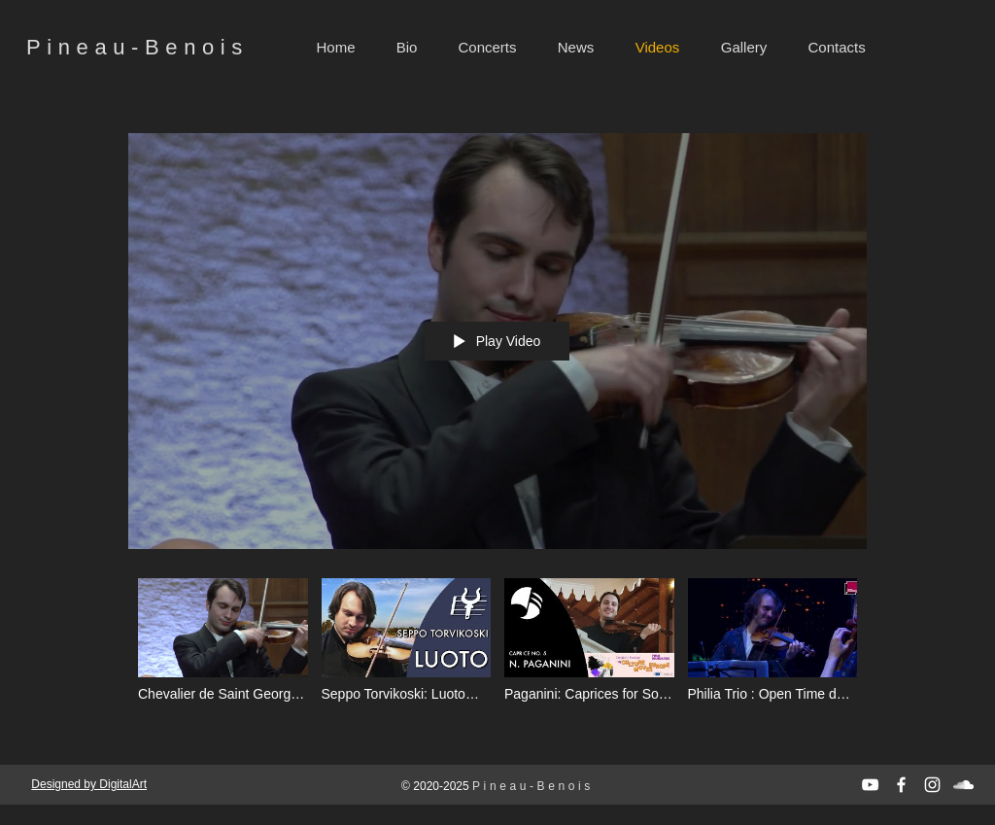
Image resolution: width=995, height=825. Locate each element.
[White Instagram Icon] (932, 784)
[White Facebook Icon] (901, 784)
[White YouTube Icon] (870, 784)
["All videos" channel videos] (497, 652)
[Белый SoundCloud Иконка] (963, 784)
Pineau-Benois (137, 47)
